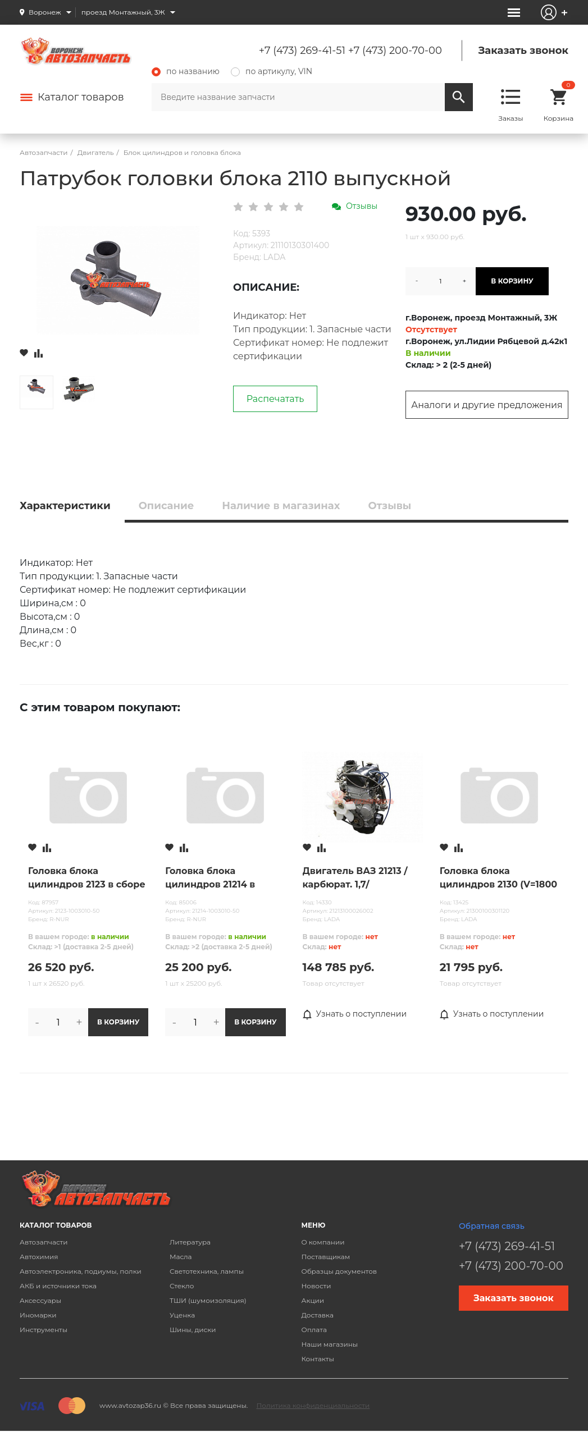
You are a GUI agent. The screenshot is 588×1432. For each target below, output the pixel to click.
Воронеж (45, 12)
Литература (190, 1242)
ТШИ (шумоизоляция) (208, 1300)
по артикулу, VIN (271, 71)
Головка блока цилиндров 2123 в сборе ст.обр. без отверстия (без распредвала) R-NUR (86, 878)
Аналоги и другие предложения (486, 405)
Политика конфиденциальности (313, 1405)
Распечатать (275, 399)
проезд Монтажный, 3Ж (123, 12)
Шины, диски (193, 1329)
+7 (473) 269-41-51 (302, 50)
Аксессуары (40, 1300)
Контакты (317, 1359)
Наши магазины (329, 1344)
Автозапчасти (44, 1242)
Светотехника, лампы (207, 1271)
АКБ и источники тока (58, 1286)
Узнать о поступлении (355, 1014)
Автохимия (39, 1256)
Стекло (182, 1286)
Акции (312, 1300)
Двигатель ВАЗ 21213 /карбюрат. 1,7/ (355, 878)
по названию (186, 71)
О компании (322, 1242)
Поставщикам (325, 1256)
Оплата (314, 1329)
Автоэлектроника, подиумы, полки (81, 1271)
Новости (316, 1286)
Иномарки (38, 1315)
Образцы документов (339, 1271)
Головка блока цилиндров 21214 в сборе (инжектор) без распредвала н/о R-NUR (222, 878)
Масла (181, 1256)
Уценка (182, 1315)
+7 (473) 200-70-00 (395, 50)
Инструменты (43, 1329)
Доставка (317, 1315)
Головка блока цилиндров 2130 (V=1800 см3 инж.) (498, 878)
